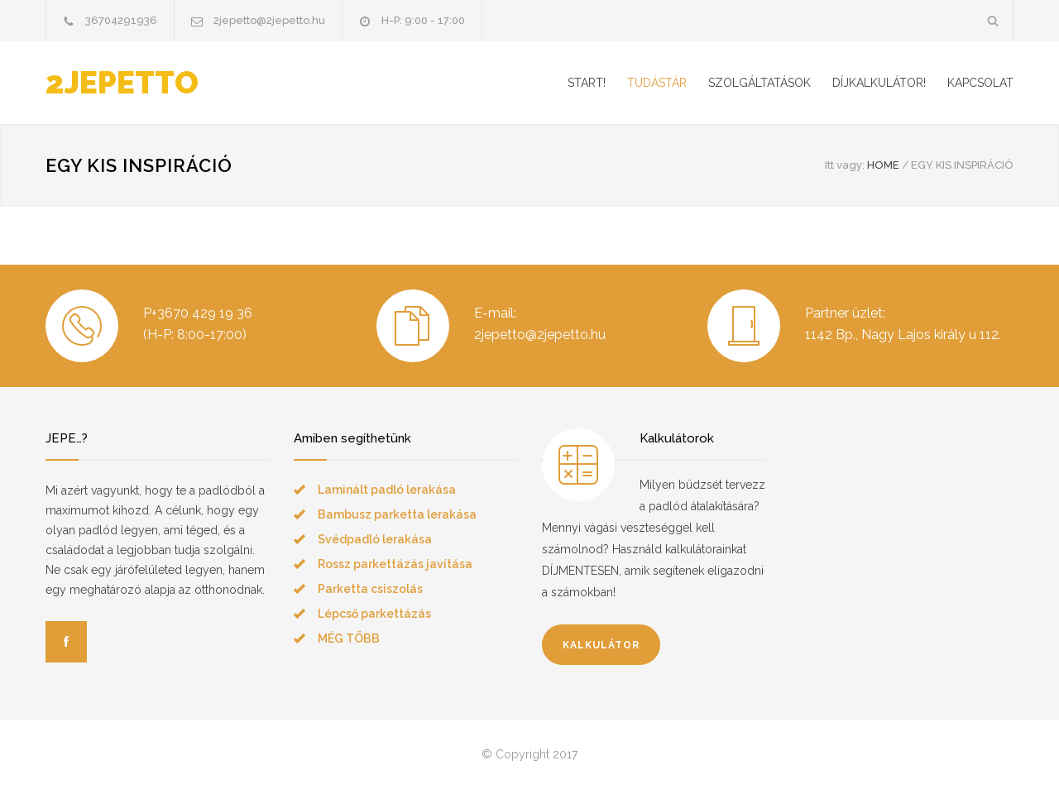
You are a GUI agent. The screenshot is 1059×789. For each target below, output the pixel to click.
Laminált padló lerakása (387, 489)
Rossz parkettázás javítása (395, 564)
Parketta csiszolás (370, 588)
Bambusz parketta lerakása (397, 514)
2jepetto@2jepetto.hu (269, 20)
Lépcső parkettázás (374, 613)
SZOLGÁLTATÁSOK (759, 82)
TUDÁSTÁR (657, 82)
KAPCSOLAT (980, 82)
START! (587, 82)
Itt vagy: (845, 165)
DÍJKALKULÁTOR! (879, 82)
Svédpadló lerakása (375, 539)
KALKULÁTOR (601, 645)
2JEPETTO (122, 83)
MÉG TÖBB (349, 638)
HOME (883, 165)
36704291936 (121, 20)
